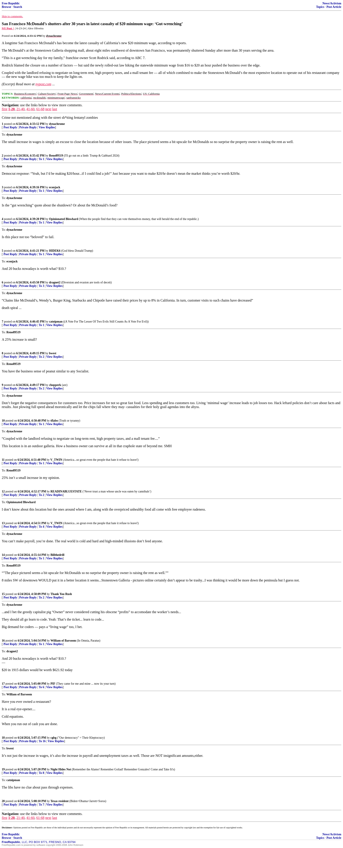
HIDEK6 (54, 250)
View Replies (47, 127)
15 (3, 594)
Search (17, 7)
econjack (54, 187)
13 (3, 523)
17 (3, 683)
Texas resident (60, 801)
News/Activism (331, 3)
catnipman (56, 321)
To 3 (41, 286)
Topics (320, 7)
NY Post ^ (8, 28)
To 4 (41, 526)
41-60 (30, 109)
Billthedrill (57, 555)
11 (3, 459)
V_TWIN (56, 459)
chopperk (55, 385)
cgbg (53, 737)
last (54, 109)
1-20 (11, 109)
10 (3, 420)
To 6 (41, 687)
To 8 (41, 773)
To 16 (42, 741)
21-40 (20, 109)
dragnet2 (54, 282)
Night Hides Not (61, 769)
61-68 (40, 109)
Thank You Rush (61, 594)
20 (3, 801)
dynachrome (57, 124)
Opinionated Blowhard (63, 219)
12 (3, 491)
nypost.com (43, 84)
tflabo (54, 420)
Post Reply (10, 127)
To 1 (41, 159)
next (48, 109)
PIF (53, 683)
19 (3, 769)
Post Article (333, 7)
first (4, 109)
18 (3, 737)
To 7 (41, 804)
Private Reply (28, 127)
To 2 (41, 356)
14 (3, 555)
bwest (52, 353)
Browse (6, 7)
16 (3, 640)
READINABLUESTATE (66, 491)
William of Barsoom (63, 640)
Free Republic (11, 3)
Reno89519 (56, 155)
